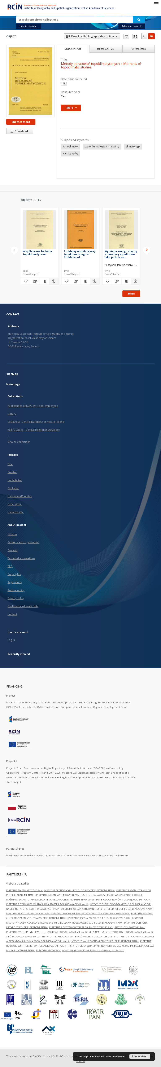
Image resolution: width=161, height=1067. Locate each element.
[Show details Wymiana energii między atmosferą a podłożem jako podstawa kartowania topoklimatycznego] (135, 281)
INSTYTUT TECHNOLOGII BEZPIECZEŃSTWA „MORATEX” (93, 950)
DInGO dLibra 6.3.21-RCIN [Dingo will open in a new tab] (49, 1056)
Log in (11, 640)
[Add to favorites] (25, 281)
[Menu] (156, 3)
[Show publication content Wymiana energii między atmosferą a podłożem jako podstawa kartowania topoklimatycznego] (126, 281)
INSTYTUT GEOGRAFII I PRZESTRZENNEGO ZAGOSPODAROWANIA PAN (90, 913)
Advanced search (132, 26)
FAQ (10, 566)
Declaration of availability (23, 606)
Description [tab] (73, 48)
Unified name (16, 512)
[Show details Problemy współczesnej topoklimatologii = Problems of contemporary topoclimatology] (94, 281)
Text (63, 96)
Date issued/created (20, 496)
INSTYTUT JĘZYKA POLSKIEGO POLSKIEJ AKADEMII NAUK (99, 918)
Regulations (15, 582)
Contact (12, 614)
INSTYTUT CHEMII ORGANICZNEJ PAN (74, 908)
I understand (139, 1056)
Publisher (13, 488)
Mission (12, 534)
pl (144, 36)
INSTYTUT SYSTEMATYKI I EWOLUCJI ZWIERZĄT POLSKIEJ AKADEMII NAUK (46, 931)
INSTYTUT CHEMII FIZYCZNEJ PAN (33, 908)
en (151, 36)
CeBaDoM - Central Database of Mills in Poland (36, 422)
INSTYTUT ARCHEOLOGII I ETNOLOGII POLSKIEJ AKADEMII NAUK (79, 890)
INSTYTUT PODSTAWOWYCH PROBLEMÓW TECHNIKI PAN (81, 927)
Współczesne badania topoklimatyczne (37, 252)
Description (15, 504)
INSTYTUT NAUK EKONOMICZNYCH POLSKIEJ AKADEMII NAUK (105, 941)
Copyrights (14, 574)
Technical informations (21, 558)
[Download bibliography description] (34, 281)
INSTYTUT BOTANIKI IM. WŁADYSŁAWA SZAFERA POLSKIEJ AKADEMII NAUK (47, 904)
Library (12, 414)
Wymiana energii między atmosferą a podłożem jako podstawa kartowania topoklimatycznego (121, 254)
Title (10, 464)
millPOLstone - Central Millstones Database (34, 430)
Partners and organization (23, 542)
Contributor (15, 480)
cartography (70, 153)
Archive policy (16, 590)
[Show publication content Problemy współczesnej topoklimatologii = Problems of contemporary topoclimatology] (85, 281)
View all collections (19, 442)
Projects (12, 550)
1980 (64, 83)
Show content (21, 122)
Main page (13, 384)
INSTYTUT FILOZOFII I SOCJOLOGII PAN (28, 913)
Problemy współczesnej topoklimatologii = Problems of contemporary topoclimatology (79, 254)
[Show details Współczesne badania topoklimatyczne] (53, 281)
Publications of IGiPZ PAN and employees (33, 406)
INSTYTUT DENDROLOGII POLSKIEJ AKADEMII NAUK (124, 908)
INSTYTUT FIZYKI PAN (48, 950)
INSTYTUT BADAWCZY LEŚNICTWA (100, 894)
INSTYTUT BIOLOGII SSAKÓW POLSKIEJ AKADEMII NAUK (120, 899)
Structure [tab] (138, 48)
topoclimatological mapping (102, 146)
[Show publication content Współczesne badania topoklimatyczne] (44, 281)
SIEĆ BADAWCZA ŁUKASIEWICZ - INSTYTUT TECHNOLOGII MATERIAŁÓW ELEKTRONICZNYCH (57, 936)
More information (115, 1056)
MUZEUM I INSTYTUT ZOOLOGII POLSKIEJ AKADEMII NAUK (121, 931)
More (131, 293)
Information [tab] (105, 48)
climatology (133, 146)
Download (18, 131)
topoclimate (70, 146)
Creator (12, 472)
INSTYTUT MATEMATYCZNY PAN (24, 890)
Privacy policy (16, 598)
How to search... (28, 26)
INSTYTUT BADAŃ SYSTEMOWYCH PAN (58, 894)
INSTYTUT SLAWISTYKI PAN (129, 927)
